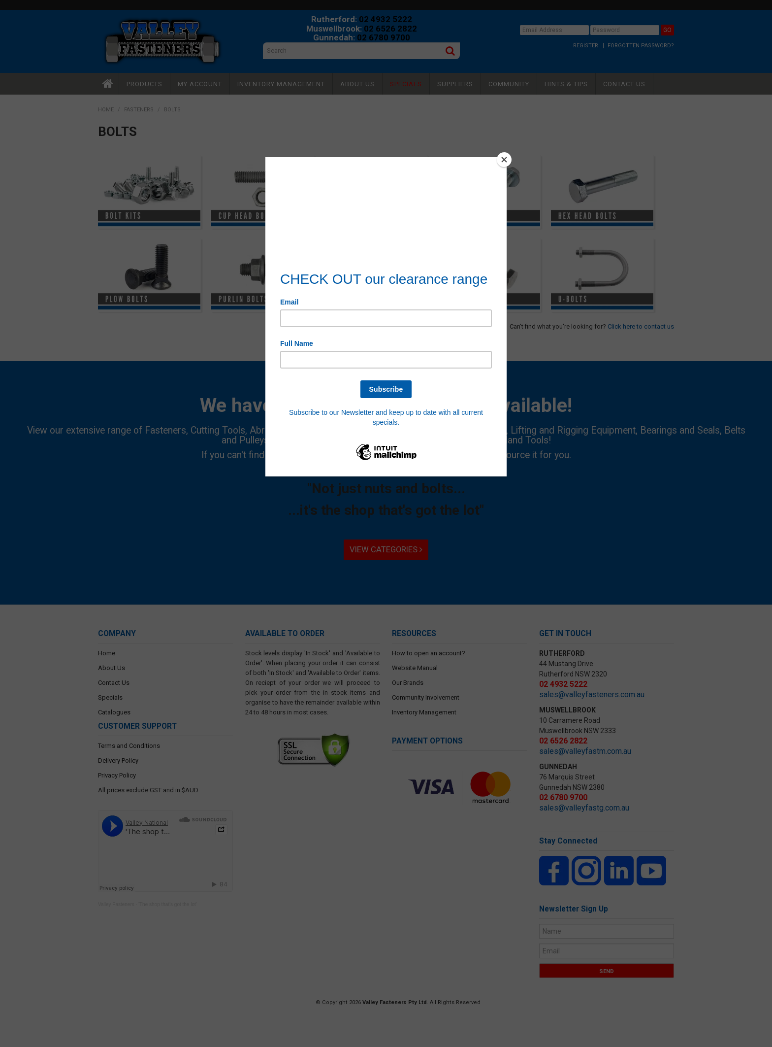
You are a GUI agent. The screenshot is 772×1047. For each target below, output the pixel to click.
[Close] (504, 159)
